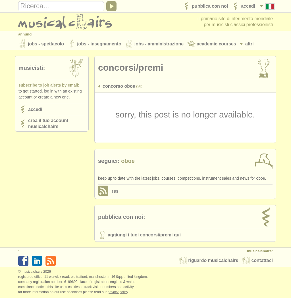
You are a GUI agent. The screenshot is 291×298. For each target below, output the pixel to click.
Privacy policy (118, 292)
